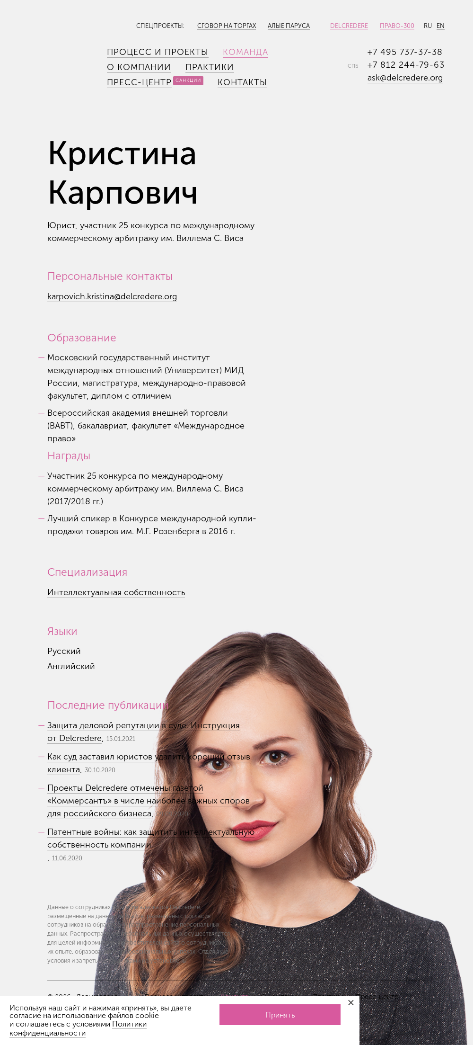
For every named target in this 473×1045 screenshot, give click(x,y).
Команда (245, 52)
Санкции (188, 80)
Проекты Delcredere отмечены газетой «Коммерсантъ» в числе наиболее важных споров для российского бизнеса (148, 801)
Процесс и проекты (158, 52)
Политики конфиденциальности (78, 1028)
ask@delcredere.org (405, 77)
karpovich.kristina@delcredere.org (112, 296)
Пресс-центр (139, 82)
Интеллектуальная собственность (116, 592)
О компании (139, 67)
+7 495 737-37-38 (405, 52)
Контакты (242, 82)
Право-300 (397, 25)
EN (441, 25)
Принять (280, 1014)
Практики (209, 67)
